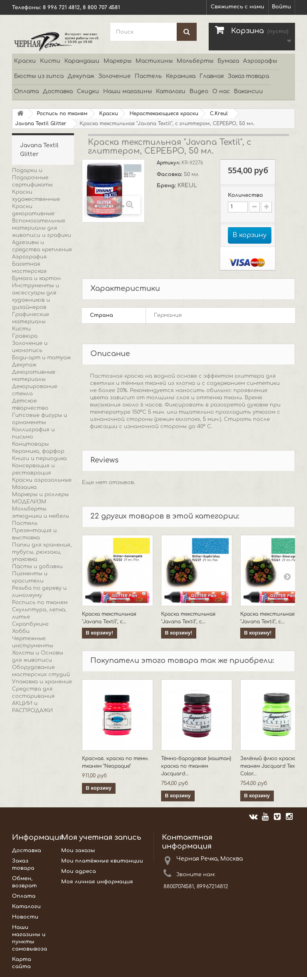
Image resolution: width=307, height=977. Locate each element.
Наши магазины (127, 91)
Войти (281, 7)
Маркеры (118, 61)
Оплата (26, 91)
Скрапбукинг (30, 624)
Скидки (88, 91)
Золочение (114, 76)
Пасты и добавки (37, 566)
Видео (198, 91)
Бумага (228, 61)
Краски (25, 61)
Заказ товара (248, 76)
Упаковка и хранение (42, 682)
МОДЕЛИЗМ (29, 502)
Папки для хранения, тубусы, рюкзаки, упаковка (42, 552)
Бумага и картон (36, 278)
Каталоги (170, 91)
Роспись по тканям (40, 602)
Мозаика (24, 487)
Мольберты (195, 61)
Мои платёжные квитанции (102, 861)
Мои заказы (78, 850)
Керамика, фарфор (38, 451)
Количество (245, 195)
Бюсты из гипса (39, 76)
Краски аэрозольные (42, 480)
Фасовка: (170, 174)
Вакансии (248, 91)
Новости (25, 917)
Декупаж (81, 76)
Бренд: (167, 185)
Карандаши (82, 61)
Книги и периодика (39, 458)
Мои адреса (78, 871)
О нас (221, 91)
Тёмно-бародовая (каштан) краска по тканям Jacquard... (196, 766)
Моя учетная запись (101, 837)
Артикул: (169, 163)
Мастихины (154, 61)
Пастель (148, 76)
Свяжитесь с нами (237, 7)
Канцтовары (30, 444)
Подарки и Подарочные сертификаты (32, 178)
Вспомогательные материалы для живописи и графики (41, 228)
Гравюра (25, 336)
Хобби (21, 631)
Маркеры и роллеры (40, 494)
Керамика (180, 76)
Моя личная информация (97, 882)
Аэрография (29, 257)
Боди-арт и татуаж (41, 357)
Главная (211, 76)
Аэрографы (260, 61)
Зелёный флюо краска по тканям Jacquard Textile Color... (272, 766)
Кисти (50, 61)
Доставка (58, 91)
